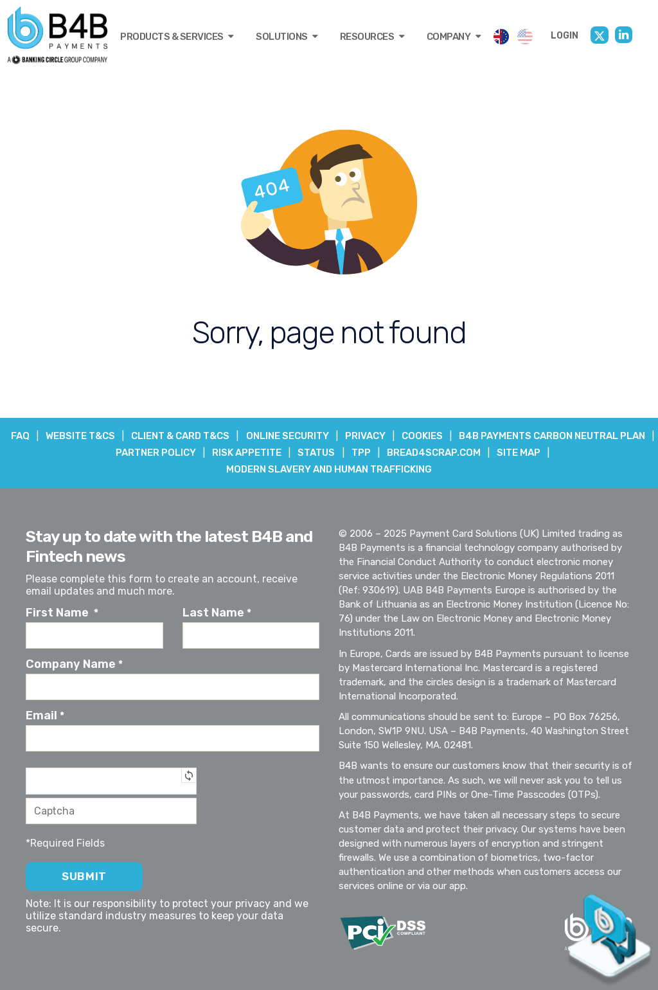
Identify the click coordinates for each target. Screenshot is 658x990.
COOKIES (526, 436)
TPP (463, 452)
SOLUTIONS (287, 36)
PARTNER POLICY (254, 452)
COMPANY (454, 36)
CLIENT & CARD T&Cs (281, 436)
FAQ (118, 436)
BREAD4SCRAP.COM (538, 452)
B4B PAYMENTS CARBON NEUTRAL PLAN (103, 452)
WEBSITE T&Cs (179, 436)
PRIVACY (469, 436)
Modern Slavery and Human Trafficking (329, 469)
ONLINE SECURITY (389, 436)
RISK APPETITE (347, 452)
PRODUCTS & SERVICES (177, 36)
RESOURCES (372, 36)
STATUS (417, 452)
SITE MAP (624, 452)
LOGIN (564, 35)
